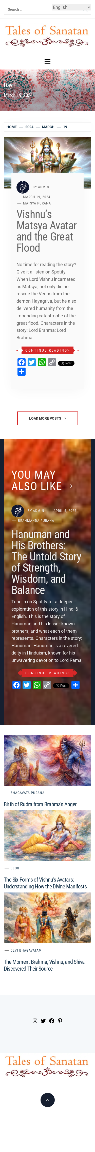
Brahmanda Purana (36, 521)
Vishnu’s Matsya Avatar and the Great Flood (46, 231)
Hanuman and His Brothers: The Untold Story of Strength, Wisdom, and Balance (46, 562)
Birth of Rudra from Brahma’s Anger (40, 804)
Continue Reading (47, 350)
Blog (14, 868)
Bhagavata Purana (27, 793)
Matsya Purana (37, 203)
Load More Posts (47, 418)
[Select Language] (71, 7)
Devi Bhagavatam (26, 950)
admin (43, 187)
